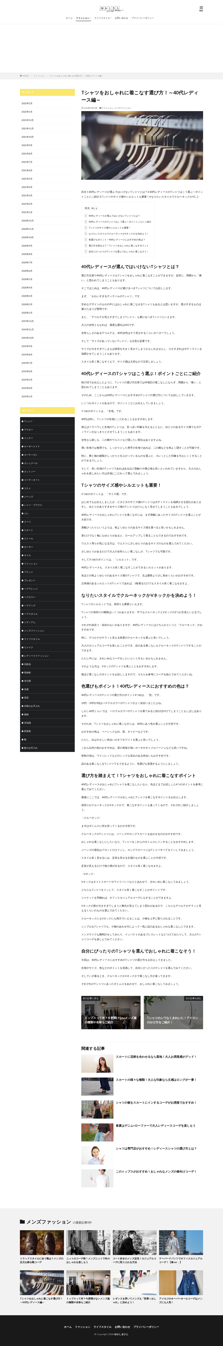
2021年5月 (27, 178)
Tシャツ (28, 421)
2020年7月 (27, 262)
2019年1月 (27, 396)
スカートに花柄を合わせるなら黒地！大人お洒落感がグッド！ (156, 1056)
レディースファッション (36, 655)
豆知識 (27, 722)
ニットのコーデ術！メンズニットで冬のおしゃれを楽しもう (88, 1260)
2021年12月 (28, 120)
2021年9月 (27, 145)
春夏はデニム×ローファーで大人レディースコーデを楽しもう (156, 1125)
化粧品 (27, 664)
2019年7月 (27, 363)
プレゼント (29, 580)
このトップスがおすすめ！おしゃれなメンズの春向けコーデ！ (156, 1171)
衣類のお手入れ (32, 706)
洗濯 (26, 689)
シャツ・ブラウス (33, 505)
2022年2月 (27, 103)
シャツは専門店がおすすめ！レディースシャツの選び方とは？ (156, 1148)
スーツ (27, 521)
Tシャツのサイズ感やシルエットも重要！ (107, 227)
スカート (28, 530)
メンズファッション (122, 108)
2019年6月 (27, 371)
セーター (28, 546)
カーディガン (31, 454)
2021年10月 (28, 136)
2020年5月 (27, 279)
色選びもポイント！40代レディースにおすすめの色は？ (114, 239)
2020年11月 (28, 229)
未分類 (27, 680)
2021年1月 (27, 212)
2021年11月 (28, 128)
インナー (28, 438)
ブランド (28, 572)
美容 (26, 697)
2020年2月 (27, 304)
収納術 (27, 672)
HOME (26, 76)
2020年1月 (27, 312)
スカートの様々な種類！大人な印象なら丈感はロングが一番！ (156, 1079)
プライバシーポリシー (142, 18)
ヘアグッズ (29, 605)
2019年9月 (27, 346)
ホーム (69, 18)
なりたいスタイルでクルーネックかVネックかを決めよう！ (116, 233)
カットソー (29, 471)
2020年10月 (28, 237)
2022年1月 (27, 111)
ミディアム (29, 622)
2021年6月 (27, 170)
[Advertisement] (111, 48)
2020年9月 (27, 245)
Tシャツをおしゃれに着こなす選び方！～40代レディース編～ (76, 76)
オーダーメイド (32, 446)
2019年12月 (28, 321)
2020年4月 (27, 287)
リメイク (28, 647)
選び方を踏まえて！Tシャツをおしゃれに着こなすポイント (116, 245)
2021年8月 (27, 153)
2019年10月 (28, 337)
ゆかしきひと (121, 1334)
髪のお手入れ (31, 747)
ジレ (26, 513)
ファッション (82, 18)
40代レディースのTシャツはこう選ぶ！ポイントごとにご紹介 (117, 222)
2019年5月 (27, 379)
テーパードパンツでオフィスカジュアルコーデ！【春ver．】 (180, 1260)
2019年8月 (27, 354)
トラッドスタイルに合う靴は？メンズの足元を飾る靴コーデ (41, 1260)
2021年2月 (27, 203)
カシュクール (31, 463)
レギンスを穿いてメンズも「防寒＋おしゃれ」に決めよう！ (134, 1300)
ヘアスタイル (31, 613)
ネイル (27, 555)
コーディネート (32, 479)
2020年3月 (27, 296)
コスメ (27, 488)
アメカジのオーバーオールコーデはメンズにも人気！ (180, 1300)
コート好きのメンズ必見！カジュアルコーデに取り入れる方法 (134, 1260)
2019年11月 (28, 329)
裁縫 (26, 714)
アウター (28, 429)
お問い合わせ (121, 18)
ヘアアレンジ (31, 588)
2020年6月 (27, 270)
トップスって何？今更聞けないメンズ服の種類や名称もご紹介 (88, 1300)
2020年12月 (28, 220)
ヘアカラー (29, 597)
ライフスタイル (102, 18)
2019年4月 (27, 388)
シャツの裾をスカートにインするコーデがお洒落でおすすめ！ (156, 1102)
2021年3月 (27, 195)
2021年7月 (27, 162)
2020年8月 (27, 254)
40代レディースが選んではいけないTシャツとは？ (112, 216)
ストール (28, 538)
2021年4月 (27, 187)
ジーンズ (28, 496)
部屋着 (27, 731)
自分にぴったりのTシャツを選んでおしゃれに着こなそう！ (116, 251)
